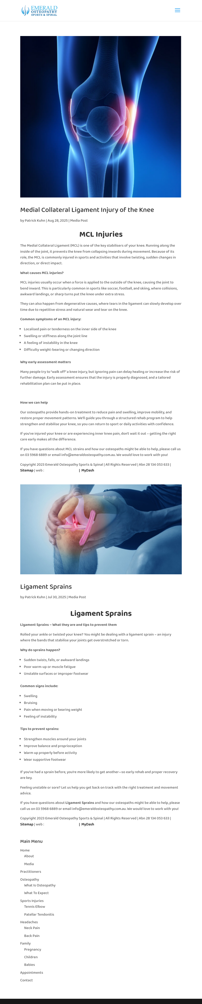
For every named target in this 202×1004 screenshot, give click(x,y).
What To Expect (36, 893)
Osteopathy (29, 880)
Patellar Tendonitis (39, 914)
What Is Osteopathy (39, 885)
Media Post (79, 221)
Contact (26, 980)
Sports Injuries (32, 901)
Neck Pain (32, 928)
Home (25, 850)
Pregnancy (32, 949)
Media (29, 864)
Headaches (29, 922)
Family (25, 943)
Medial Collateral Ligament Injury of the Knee (87, 210)
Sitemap (26, 470)
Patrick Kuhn (35, 221)
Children (31, 957)
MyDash (87, 470)
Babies (29, 965)
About (29, 856)
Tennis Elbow (34, 907)
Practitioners (30, 872)
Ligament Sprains (46, 586)
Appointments (31, 973)
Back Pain (32, 936)
